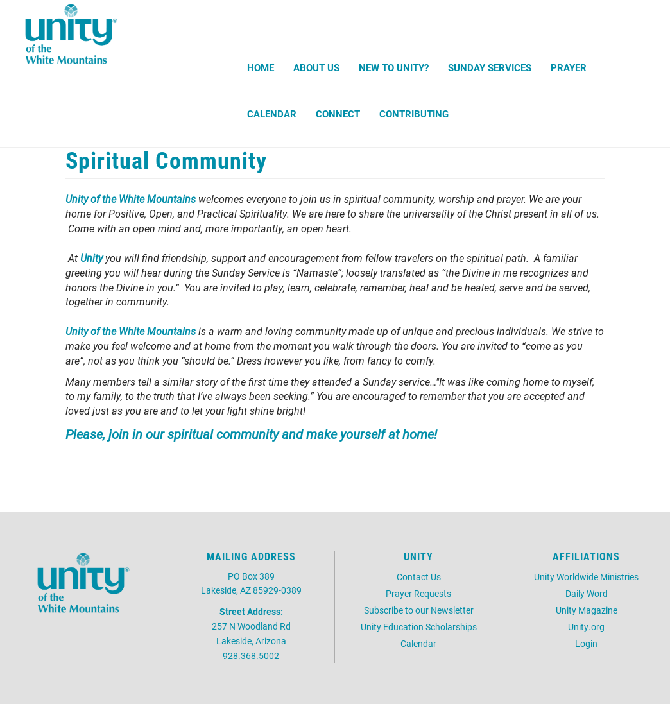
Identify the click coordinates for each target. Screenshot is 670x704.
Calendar (271, 113)
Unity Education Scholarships (419, 627)
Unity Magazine (586, 610)
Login (586, 643)
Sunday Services (489, 67)
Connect (338, 113)
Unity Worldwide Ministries (586, 577)
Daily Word (586, 593)
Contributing (414, 113)
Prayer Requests (418, 593)
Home (260, 67)
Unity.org (586, 627)
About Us (316, 67)
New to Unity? (394, 67)
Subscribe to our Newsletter (419, 610)
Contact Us (419, 577)
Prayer (569, 67)
